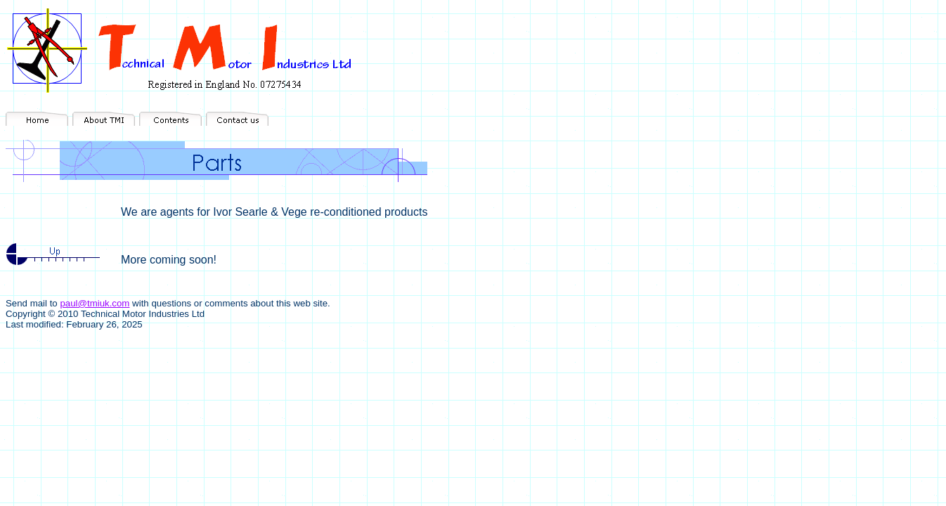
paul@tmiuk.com (94, 303)
